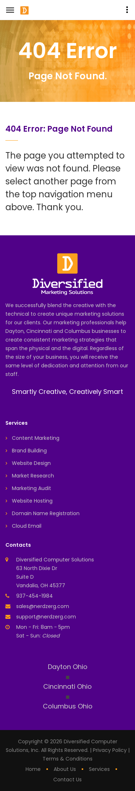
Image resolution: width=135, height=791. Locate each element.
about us (65, 769)
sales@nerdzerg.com (42, 606)
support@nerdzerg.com (46, 616)
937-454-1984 (34, 595)
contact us (67, 779)
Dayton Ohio (67, 666)
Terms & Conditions (67, 758)
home (33, 769)
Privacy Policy (110, 750)
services (99, 769)
